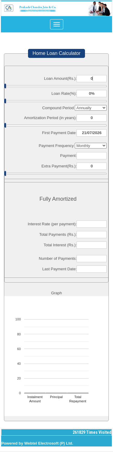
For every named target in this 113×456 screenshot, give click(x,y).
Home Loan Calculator (56, 53)
